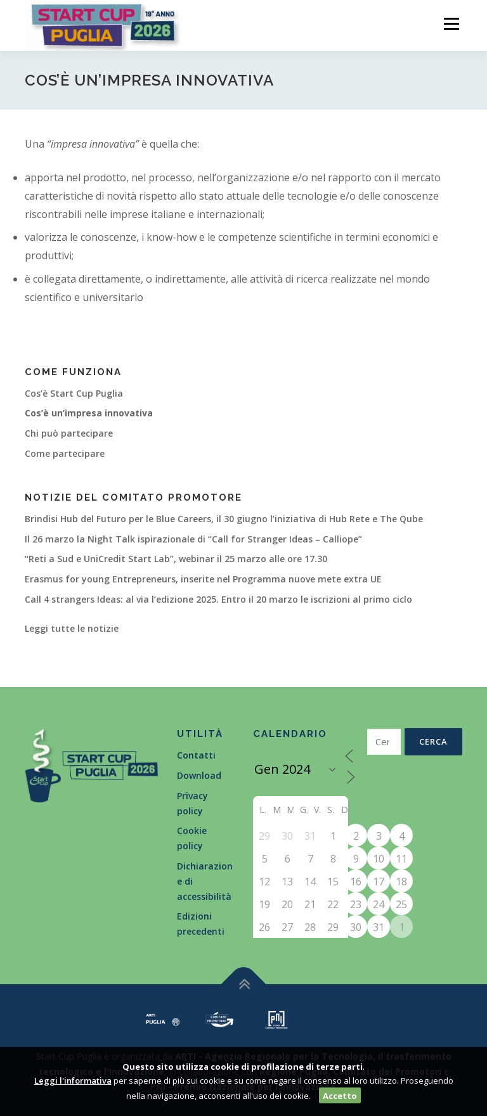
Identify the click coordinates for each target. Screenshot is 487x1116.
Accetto (340, 1095)
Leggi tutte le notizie (72, 628)
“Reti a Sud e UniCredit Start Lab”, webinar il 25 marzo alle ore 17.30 (176, 559)
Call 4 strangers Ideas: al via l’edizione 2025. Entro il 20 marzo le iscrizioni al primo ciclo (218, 599)
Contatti (196, 755)
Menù (451, 23)
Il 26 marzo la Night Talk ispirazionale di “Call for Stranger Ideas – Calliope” (193, 539)
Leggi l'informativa (73, 1080)
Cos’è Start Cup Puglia (74, 393)
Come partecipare (65, 453)
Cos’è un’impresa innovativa (89, 413)
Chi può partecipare (69, 433)
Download (199, 775)
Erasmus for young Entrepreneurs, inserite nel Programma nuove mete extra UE (203, 579)
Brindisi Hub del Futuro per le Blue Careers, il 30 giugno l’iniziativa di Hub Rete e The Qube (224, 519)
